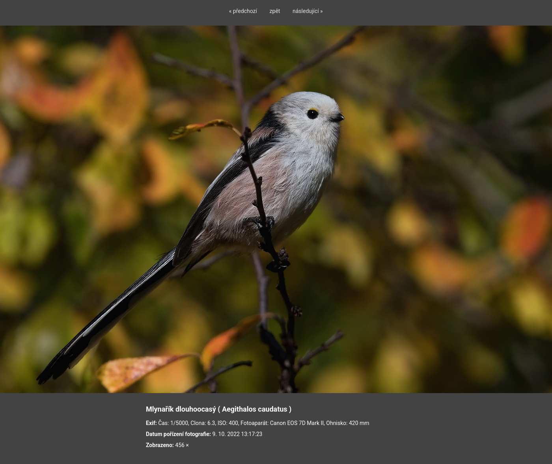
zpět (275, 11)
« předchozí (243, 11)
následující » (308, 11)
